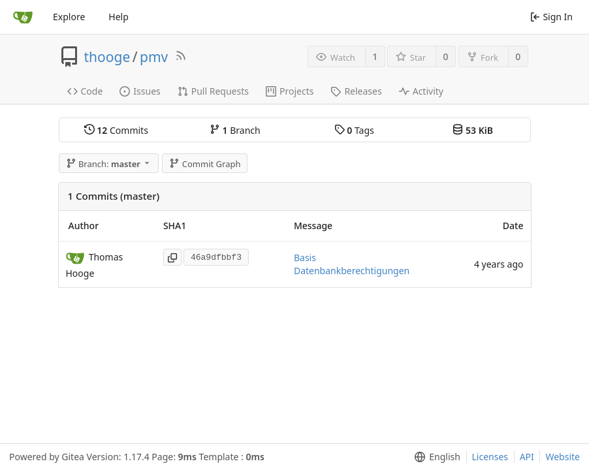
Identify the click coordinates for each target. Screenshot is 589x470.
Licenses (490, 456)
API (527, 456)
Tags (354, 130)
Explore (69, 16)
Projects (289, 91)
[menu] (434, 457)
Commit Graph (204, 164)
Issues (139, 91)
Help (118, 16)
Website (562, 456)
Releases (355, 91)
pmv (154, 56)
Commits (116, 130)
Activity (421, 91)
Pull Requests (213, 91)
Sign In (551, 16)
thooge (107, 56)
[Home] (23, 17)
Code (85, 91)
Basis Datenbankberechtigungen (351, 264)
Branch (235, 130)
